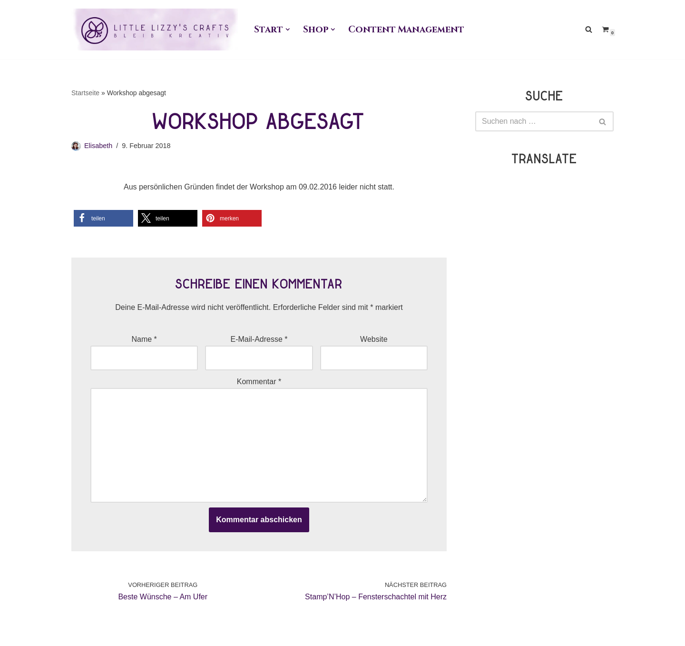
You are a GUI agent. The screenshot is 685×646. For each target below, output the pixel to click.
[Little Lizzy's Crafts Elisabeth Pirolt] (154, 29)
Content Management (406, 29)
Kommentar (259, 382)
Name (144, 339)
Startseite (85, 93)
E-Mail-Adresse (258, 339)
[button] (287, 29)
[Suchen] (588, 29)
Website (374, 339)
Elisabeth (98, 145)
